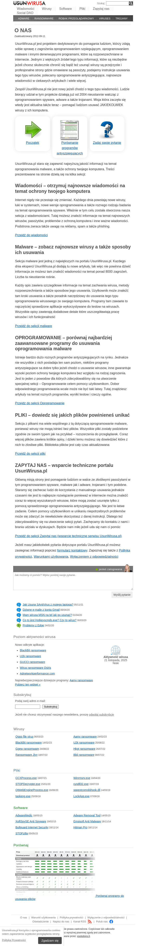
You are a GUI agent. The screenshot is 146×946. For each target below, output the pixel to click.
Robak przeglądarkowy (76, 18)
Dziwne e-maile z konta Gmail (41, 609)
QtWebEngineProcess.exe (32, 790)
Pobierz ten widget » (28, 684)
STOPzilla (22, 833)
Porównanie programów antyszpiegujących (70, 148)
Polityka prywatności (71, 917)
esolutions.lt (83, 936)
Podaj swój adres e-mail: (30, 701)
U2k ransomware (30, 656)
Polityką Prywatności (14, 940)
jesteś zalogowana (110, 569)
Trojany (121, 18)
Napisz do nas (61, 921)
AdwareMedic (24, 815)
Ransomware (44, 18)
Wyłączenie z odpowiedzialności (106, 917)
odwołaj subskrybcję (101, 714)
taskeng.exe (23, 796)
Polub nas (104, 921)
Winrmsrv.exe (81, 778)
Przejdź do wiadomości (31, 235)
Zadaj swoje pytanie (107, 142)
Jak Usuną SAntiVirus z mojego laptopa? (48, 604)
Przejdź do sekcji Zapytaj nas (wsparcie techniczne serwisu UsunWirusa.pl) (68, 536)
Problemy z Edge (33, 625)
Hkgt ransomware (84, 748)
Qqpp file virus (24, 736)
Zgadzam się (50, 940)
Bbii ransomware (83, 754)
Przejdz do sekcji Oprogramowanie (40, 403)
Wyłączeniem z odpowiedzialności (94, 556)
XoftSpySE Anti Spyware (31, 821)
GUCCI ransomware (32, 662)
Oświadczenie (41, 921)
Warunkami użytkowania (51, 556)
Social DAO (25, 13)
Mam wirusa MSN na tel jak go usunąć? (47, 615)
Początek (32, 142)
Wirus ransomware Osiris (35, 667)
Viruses (104, 18)
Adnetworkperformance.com (37, 673)
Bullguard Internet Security (32, 827)
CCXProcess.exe (26, 778)
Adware (24, 18)
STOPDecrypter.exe (28, 784)
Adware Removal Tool (87, 815)
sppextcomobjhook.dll (86, 790)
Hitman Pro (80, 827)
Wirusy (47, 8)
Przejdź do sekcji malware (33, 326)
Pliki (82, 8)
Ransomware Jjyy (27, 754)
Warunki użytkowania (43, 917)
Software (65, 8)
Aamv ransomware (81, 680)
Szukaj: (101, 3)
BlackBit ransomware (33, 650)
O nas (23, 917)
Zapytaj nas (101, 8)
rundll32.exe (81, 784)
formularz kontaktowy (72, 550)
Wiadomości (25, 8)
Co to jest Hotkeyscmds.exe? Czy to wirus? (49, 620)
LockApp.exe (81, 796)
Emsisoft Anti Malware (87, 821)
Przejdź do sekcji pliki (30, 453)
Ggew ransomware (27, 748)
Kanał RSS (82, 921)
